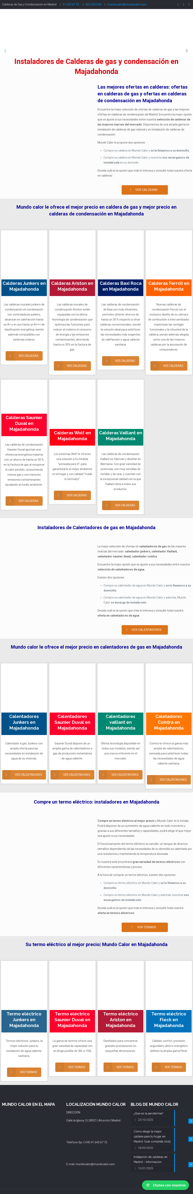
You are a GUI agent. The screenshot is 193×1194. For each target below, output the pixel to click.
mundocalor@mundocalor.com (127, 4)
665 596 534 (93, 4)
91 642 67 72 (71, 4)
